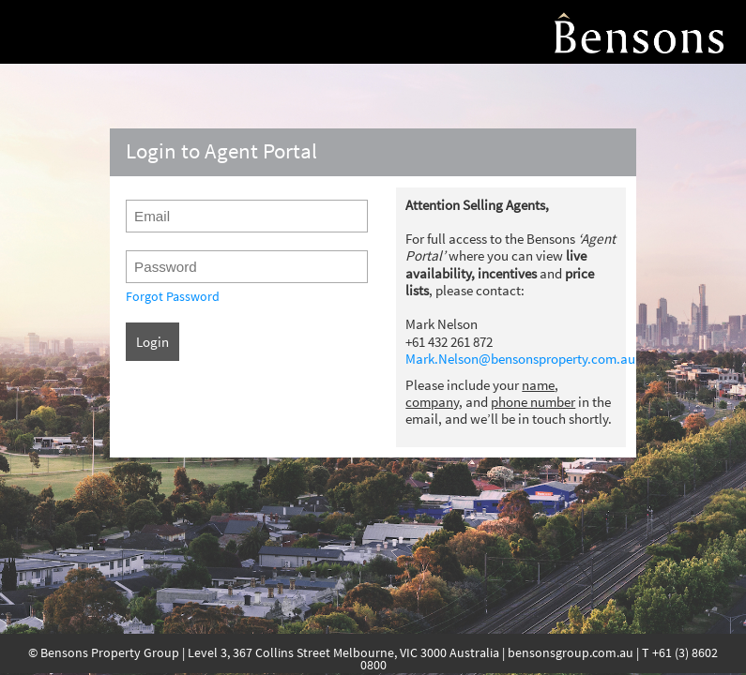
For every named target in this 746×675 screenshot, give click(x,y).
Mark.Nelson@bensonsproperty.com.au (520, 359)
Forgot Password (173, 297)
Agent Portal (639, 32)
